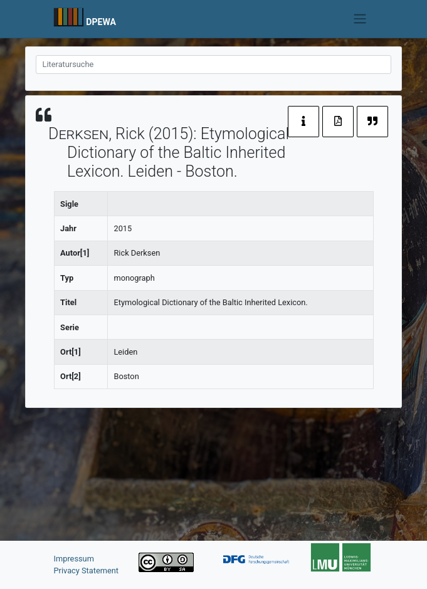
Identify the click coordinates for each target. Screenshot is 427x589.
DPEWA (101, 22)
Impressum (74, 558)
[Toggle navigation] (359, 18)
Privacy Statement (86, 570)
